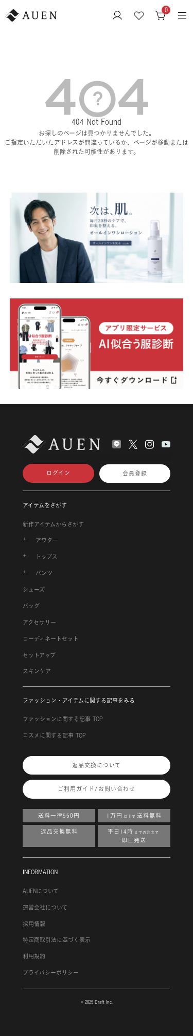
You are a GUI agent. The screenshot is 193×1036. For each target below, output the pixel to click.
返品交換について (96, 765)
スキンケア (37, 671)
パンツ (44, 573)
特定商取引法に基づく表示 (57, 940)
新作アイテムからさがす (53, 524)
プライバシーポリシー (51, 972)
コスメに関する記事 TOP (54, 735)
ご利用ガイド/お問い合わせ (96, 789)
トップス (47, 556)
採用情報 (34, 924)
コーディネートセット (51, 639)
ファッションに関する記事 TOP (63, 719)
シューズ (34, 589)
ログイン (58, 473)
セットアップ (39, 655)
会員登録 (134, 473)
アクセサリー (39, 622)
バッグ (31, 606)
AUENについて (41, 891)
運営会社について (45, 907)
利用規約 (34, 956)
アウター (47, 540)
